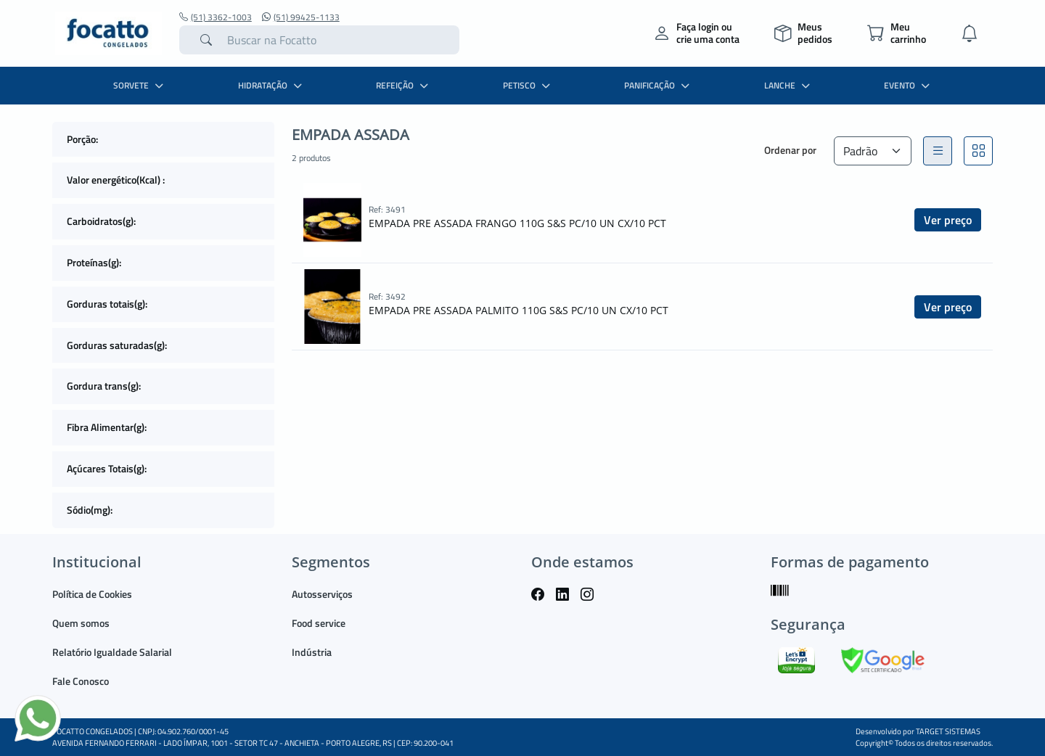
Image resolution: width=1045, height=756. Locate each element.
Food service (318, 622)
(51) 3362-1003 (215, 17)
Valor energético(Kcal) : (116, 179)
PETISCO (528, 85)
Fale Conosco (80, 681)
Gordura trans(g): (104, 385)
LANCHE (789, 85)
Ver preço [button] (948, 220)
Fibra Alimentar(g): (107, 427)
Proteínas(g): (94, 262)
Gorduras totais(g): (107, 303)
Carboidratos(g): (101, 221)
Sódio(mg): (89, 509)
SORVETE (140, 85)
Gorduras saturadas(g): (117, 345)
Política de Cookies (92, 593)
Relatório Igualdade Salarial (112, 652)
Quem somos (81, 622)
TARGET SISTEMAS (948, 731)
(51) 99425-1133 (301, 17)
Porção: (82, 139)
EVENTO (908, 85)
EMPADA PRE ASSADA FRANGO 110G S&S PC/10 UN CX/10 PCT (517, 223)
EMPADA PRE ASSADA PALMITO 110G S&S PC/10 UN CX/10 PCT (518, 310)
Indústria (312, 652)
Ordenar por (790, 149)
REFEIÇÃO (404, 85)
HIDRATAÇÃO (272, 85)
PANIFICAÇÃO (658, 85)
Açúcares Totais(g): (107, 468)
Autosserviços (322, 593)
